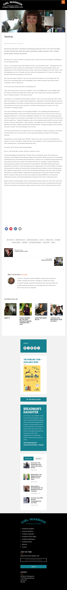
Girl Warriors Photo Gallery (29, 539)
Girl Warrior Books (27, 545)
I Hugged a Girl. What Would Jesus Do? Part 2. (56, 321)
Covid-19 (41, 242)
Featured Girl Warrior (27, 534)
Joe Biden (57, 242)
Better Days (10, 242)
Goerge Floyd (49, 242)
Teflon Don (46, 244)
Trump (53, 244)
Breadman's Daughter (11, 43)
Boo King (59, 28)
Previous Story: (21, 253)
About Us (24, 547)
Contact (24, 550)
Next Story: (46, 262)
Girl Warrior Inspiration (28, 537)
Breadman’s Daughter (28, 532)
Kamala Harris (16, 244)
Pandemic (24, 244)
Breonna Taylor (20, 242)
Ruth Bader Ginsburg (35, 244)
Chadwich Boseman (32, 242)
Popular (28, 461)
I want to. (7, 320)
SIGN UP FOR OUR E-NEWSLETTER (29, 559)
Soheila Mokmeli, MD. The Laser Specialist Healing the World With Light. (26, 323)
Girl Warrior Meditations (28, 542)
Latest (38, 461)
